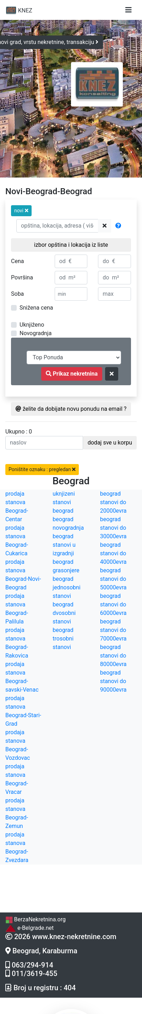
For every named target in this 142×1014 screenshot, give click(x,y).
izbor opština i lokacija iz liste (71, 244)
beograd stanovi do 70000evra (113, 630)
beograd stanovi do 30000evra (113, 528)
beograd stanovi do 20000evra (113, 502)
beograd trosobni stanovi (63, 638)
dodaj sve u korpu (110, 442)
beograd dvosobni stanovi (64, 613)
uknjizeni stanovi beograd (64, 502)
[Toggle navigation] (128, 10)
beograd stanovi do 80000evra (113, 655)
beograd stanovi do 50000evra (113, 579)
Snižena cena (36, 307)
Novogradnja (35, 333)
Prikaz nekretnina (72, 373)
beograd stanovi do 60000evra (113, 604)
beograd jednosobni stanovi (66, 587)
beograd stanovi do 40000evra (113, 553)
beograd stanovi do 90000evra (113, 681)
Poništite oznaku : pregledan (42, 469)
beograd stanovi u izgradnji (64, 545)
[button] (21, 210)
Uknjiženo (32, 324)
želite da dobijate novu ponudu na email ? (71, 408)
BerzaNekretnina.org (35, 919)
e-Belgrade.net (29, 928)
